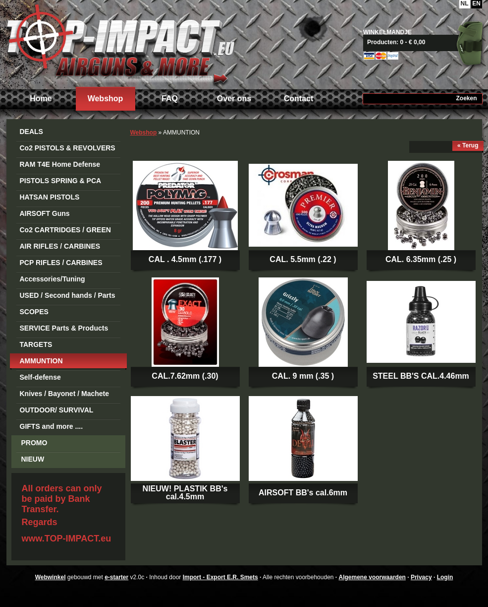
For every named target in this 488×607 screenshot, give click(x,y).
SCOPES (34, 312)
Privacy (421, 577)
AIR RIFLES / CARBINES (60, 246)
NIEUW (33, 459)
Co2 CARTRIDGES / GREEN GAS (65, 231)
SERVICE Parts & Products (64, 328)
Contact (299, 98)
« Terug (467, 145)
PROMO (34, 443)
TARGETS (36, 344)
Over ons (234, 98)
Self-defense (40, 377)
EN (476, 3)
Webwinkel (50, 577)
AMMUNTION (41, 361)
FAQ (170, 98)
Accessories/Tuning (52, 279)
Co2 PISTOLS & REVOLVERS (67, 148)
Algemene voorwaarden (372, 577)
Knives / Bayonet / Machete (64, 394)
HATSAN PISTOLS (50, 197)
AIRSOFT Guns (45, 213)
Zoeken (466, 98)
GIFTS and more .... (51, 426)
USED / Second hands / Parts (67, 295)
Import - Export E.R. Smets (120, 43)
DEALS (31, 131)
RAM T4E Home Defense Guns (60, 166)
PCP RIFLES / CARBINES (61, 263)
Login (445, 577)
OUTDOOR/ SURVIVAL (57, 410)
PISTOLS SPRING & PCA (61, 181)
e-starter (116, 577)
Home (41, 98)
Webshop (105, 98)
